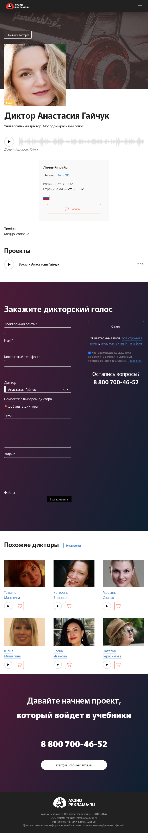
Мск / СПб (63, 175)
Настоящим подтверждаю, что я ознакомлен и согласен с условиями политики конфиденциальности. (110, 357)
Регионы (49, 175)
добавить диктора (23, 406)
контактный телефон (125, 343)
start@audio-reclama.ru (74, 764)
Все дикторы (73, 545)
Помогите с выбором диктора (28, 398)
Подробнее (134, 361)
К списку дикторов (18, 35)
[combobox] (37, 389)
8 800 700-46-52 (115, 382)
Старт (116, 326)
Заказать (76, 209)
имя (104, 343)
